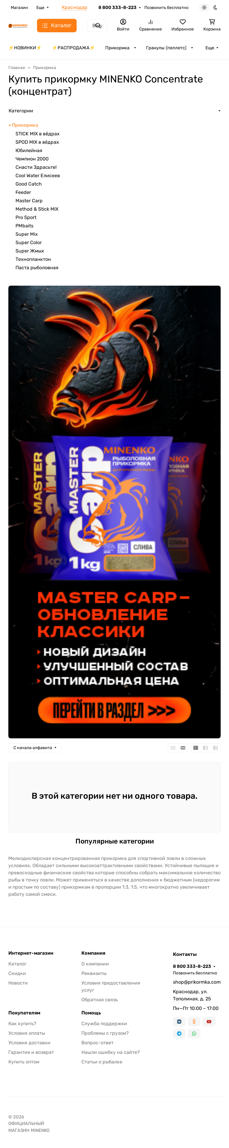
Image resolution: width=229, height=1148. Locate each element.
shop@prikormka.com (197, 982)
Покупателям (24, 1013)
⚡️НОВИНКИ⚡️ (25, 47)
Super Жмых (30, 251)
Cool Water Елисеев (38, 175)
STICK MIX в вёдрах (38, 134)
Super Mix (27, 234)
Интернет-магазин (30, 953)
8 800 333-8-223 (117, 7)
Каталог (17, 964)
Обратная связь (99, 999)
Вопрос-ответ (97, 1043)
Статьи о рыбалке (101, 1062)
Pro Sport (26, 217)
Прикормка (117, 47)
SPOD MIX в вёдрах (37, 142)
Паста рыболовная (37, 267)
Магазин (19, 7)
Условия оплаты (26, 1033)
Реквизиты (93, 973)
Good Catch (29, 184)
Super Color (29, 242)
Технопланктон (33, 259)
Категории (21, 111)
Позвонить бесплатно (166, 7)
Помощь (91, 1013)
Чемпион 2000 (32, 159)
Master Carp (29, 200)
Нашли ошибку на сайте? (110, 1052)
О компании (95, 964)
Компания (93, 953)
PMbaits (24, 226)
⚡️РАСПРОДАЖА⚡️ (73, 47)
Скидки (17, 973)
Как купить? (22, 1023)
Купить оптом (23, 1062)
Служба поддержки (104, 1023)
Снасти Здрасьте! (36, 167)
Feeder (23, 192)
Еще (40, 7)
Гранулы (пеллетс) (166, 47)
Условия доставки (29, 1043)
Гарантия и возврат (31, 1052)
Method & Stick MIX (37, 209)
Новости (18, 983)
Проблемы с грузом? (105, 1033)
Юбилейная (29, 150)
